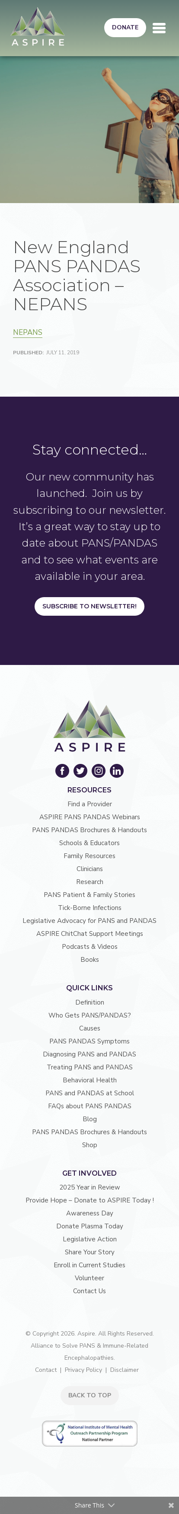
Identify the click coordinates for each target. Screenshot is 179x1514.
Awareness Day (89, 1213)
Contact (46, 1370)
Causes (89, 1028)
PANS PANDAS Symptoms (89, 1041)
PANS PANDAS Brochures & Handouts (89, 830)
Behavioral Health (90, 1080)
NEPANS (27, 332)
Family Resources (89, 856)
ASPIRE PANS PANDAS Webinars (89, 817)
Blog (90, 1119)
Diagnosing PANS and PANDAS (89, 1054)
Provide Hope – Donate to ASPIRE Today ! (90, 1200)
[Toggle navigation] (159, 28)
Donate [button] (125, 27)
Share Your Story (90, 1252)
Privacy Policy (83, 1370)
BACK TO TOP (89, 1395)
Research (89, 882)
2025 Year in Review (89, 1187)
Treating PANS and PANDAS (90, 1067)
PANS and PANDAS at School (89, 1093)
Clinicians (90, 869)
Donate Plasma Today (89, 1226)
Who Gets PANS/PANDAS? (89, 1015)
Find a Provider (89, 804)
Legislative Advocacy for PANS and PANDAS (89, 920)
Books (89, 959)
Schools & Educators (89, 843)
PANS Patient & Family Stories (89, 895)
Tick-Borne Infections (89, 907)
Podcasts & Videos (90, 946)
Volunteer (89, 1278)
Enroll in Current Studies (89, 1265)
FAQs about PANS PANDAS (89, 1106)
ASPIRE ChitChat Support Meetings (89, 933)
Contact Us (89, 1291)
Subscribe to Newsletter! (89, 606)
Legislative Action (90, 1239)
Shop (89, 1145)
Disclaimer (124, 1370)
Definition (89, 1002)
